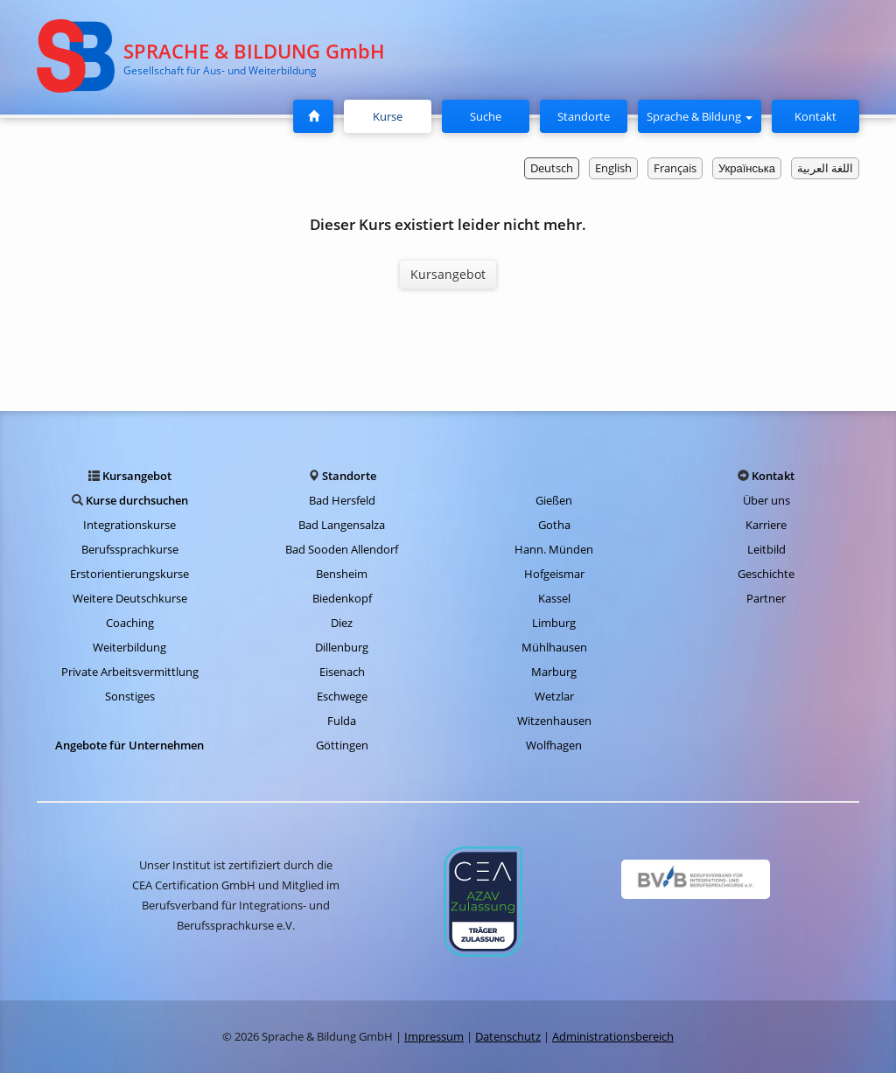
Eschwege (342, 696)
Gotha (554, 525)
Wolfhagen (554, 745)
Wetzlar (554, 696)
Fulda (341, 720)
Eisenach (342, 671)
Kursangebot (448, 274)
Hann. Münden (553, 549)
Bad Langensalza (341, 525)
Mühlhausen (554, 647)
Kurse (394, 115)
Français (675, 168)
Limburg (554, 623)
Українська (746, 168)
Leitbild (766, 549)
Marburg (554, 671)
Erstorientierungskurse (129, 574)
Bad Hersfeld (342, 500)
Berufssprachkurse (129, 549)
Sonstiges (130, 696)
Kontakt (815, 116)
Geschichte (766, 574)
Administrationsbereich (613, 1036)
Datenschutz (508, 1036)
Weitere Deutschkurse (130, 598)
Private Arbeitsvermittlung (130, 671)
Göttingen (342, 745)
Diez (342, 623)
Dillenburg (341, 647)
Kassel (554, 598)
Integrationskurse (129, 525)
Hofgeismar (554, 574)
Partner (766, 598)
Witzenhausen (554, 720)
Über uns (766, 500)
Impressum (434, 1036)
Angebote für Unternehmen (129, 745)
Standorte (583, 116)
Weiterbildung (129, 647)
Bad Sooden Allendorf (341, 549)
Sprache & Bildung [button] (699, 116)
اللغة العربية (825, 168)
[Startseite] (313, 116)
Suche (485, 116)
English (613, 168)
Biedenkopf (342, 598)
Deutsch (551, 168)
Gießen (554, 500)
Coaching (130, 623)
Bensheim (342, 574)
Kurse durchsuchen (137, 500)
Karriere (766, 525)
